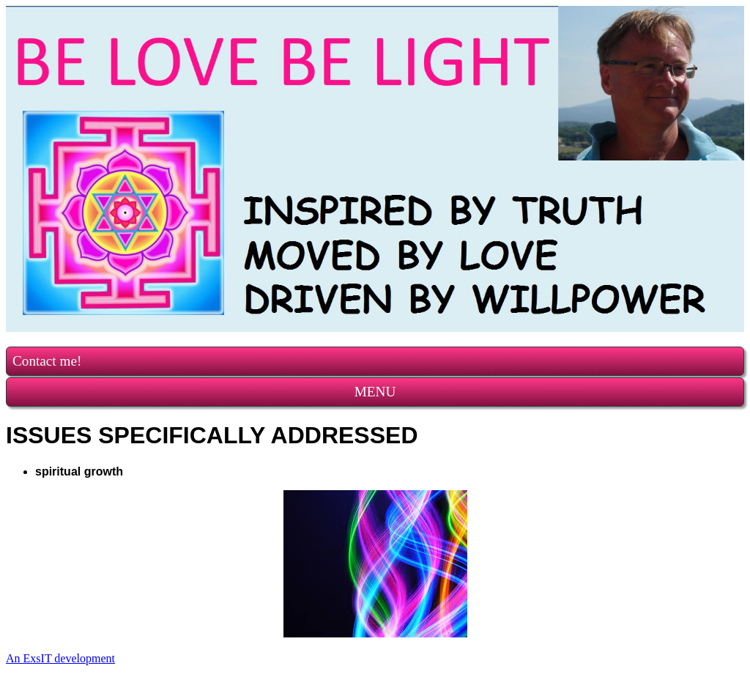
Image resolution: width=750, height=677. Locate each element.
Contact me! (46, 361)
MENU (375, 391)
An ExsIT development (60, 658)
